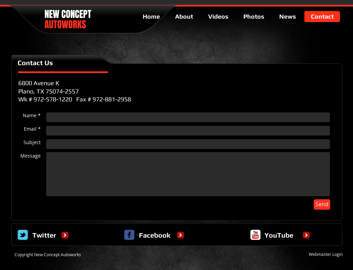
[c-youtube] (255, 235)
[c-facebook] (129, 235)
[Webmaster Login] (325, 254)
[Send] (322, 204)
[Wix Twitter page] (23, 235)
